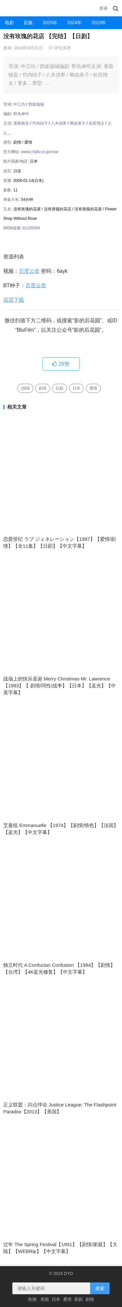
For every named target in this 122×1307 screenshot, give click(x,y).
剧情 (43, 388)
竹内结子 (40, 123)
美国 (44, 1299)
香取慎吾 (21, 123)
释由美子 (78, 123)
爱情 (93, 388)
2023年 (98, 22)
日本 (76, 388)
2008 (25, 388)
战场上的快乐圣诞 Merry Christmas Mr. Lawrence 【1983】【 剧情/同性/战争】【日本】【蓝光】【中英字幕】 (59, 685)
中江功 (19, 104)
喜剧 (78, 1299)
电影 (9, 22)
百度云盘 (29, 271)
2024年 (74, 22)
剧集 (28, 22)
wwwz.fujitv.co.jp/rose (39, 152)
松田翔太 (96, 123)
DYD (8, 8)
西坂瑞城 (36, 104)
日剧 (59, 388)
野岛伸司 (21, 114)
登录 (103, 8)
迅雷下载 (13, 300)
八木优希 (59, 123)
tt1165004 (31, 228)
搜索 (99, 1288)
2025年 (50, 22)
